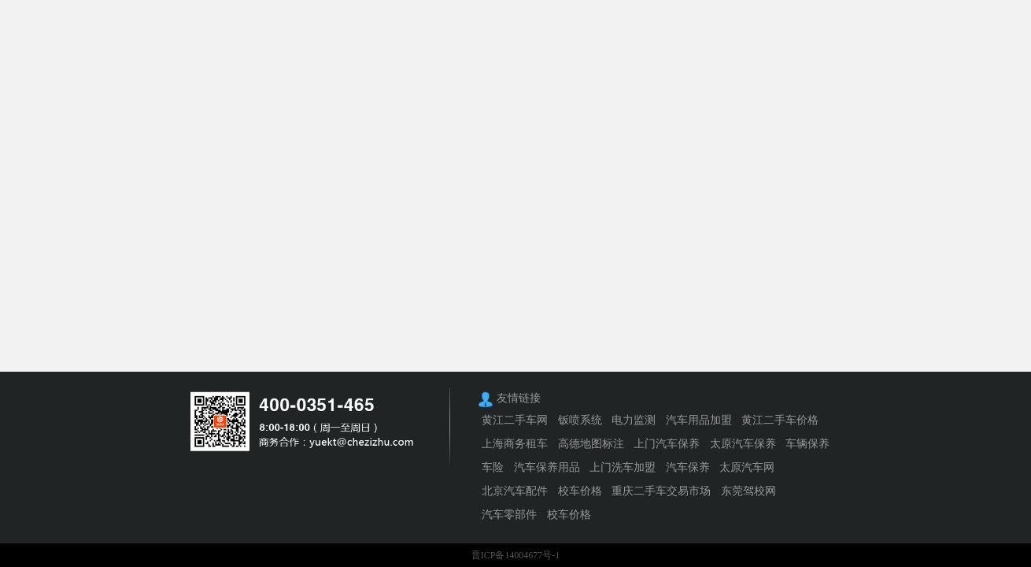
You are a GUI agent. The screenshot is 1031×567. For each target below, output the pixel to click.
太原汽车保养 (743, 444)
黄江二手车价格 (780, 420)
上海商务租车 (515, 444)
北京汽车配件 (515, 491)
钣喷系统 (580, 420)
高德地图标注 (591, 444)
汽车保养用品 (547, 467)
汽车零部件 (509, 515)
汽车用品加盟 (699, 420)
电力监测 (634, 420)
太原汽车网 (746, 467)
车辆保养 (807, 444)
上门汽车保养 (667, 444)
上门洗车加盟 (622, 467)
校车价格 (580, 491)
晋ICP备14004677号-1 (515, 555)
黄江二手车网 (515, 420)
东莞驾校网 (748, 491)
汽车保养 (688, 467)
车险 (493, 467)
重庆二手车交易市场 (661, 491)
